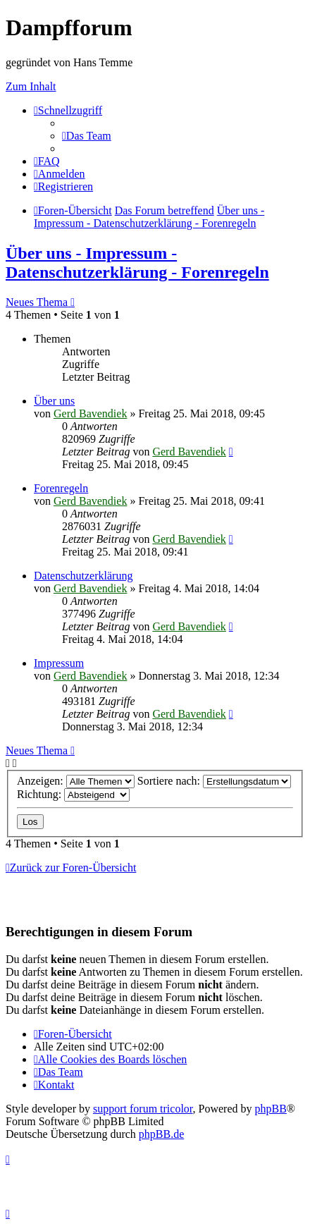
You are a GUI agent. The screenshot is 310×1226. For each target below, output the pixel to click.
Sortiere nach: (214, 781)
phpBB (271, 1109)
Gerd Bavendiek (90, 413)
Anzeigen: (76, 781)
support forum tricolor (143, 1109)
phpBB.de (161, 1134)
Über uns (54, 401)
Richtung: (73, 794)
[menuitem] (86, 136)
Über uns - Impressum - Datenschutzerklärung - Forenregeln (137, 262)
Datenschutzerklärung (83, 576)
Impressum (59, 663)
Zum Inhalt (31, 86)
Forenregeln (61, 488)
